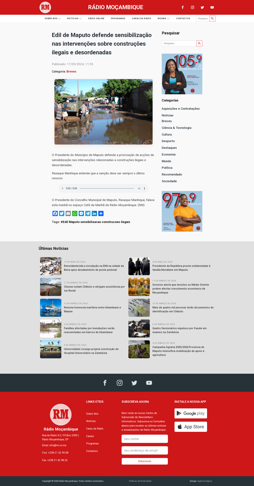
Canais (90, 436)
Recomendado (172, 174)
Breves (71, 71)
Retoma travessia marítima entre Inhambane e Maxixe (92, 309)
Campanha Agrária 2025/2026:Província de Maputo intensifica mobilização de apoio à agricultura (178, 351)
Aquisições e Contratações (181, 108)
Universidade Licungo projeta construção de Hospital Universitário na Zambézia (91, 351)
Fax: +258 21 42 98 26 (55, 460)
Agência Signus (204, 481)
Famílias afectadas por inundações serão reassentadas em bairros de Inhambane (89, 330)
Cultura (167, 134)
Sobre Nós (92, 413)
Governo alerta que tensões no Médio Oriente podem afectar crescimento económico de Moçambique (180, 288)
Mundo (166, 161)
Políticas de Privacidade (140, 481)
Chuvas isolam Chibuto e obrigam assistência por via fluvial (94, 288)
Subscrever (144, 461)
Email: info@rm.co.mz (54, 445)
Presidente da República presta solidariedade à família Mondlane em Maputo (181, 267)
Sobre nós (53, 18)
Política (167, 168)
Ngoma (164, 18)
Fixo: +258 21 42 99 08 (55, 452)
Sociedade (169, 181)
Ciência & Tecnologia (176, 128)
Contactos (183, 18)
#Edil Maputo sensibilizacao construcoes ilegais (95, 222)
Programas (118, 18)
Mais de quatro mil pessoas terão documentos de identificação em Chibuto (183, 309)
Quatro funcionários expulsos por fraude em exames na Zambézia (179, 330)
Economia (168, 154)
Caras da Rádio (141, 18)
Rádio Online (96, 18)
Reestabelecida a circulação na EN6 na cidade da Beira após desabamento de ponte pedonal (94, 267)
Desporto (168, 141)
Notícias (74, 18)
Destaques (169, 148)
